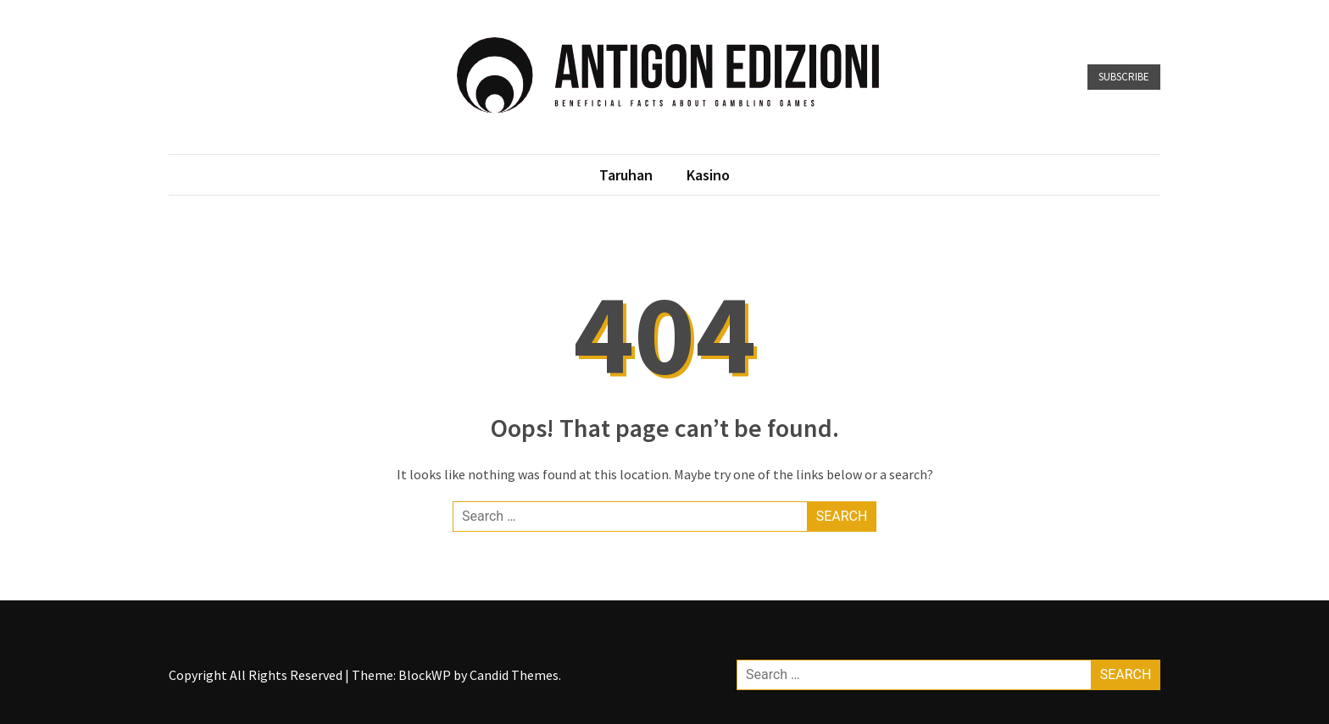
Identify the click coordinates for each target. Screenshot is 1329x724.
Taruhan (626, 175)
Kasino (708, 175)
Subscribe (1123, 76)
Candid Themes (514, 674)
